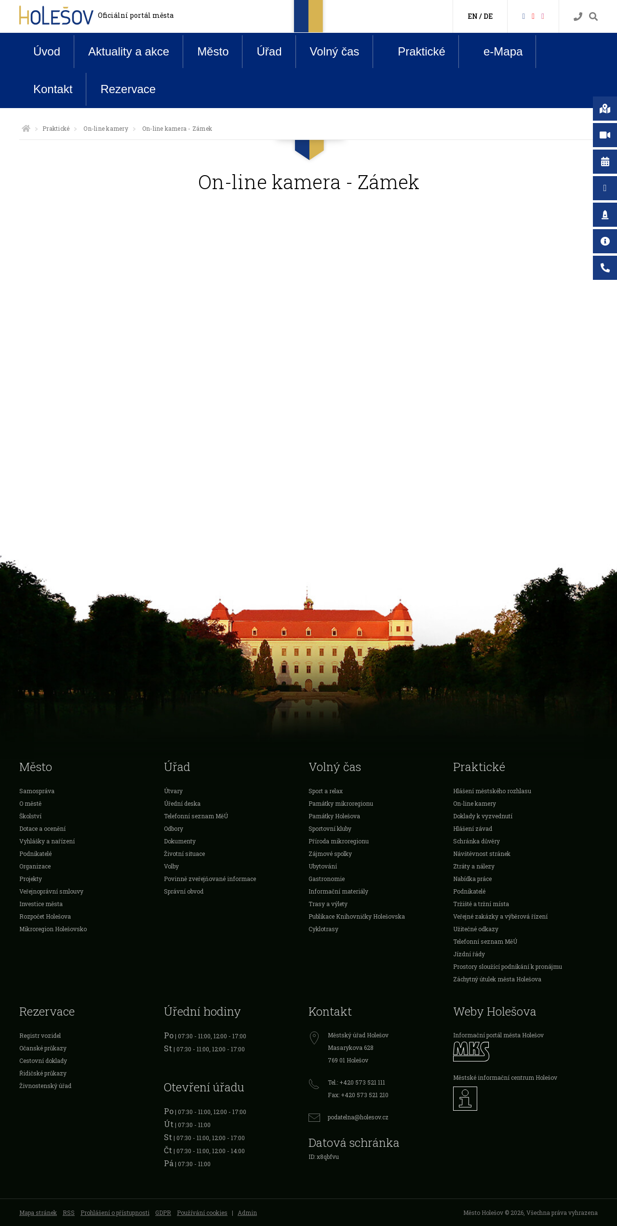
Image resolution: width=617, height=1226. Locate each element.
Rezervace (128, 89)
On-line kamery (105, 128)
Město (212, 51)
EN (473, 16)
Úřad (269, 51)
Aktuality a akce (128, 51)
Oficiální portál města (136, 15)
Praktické (414, 51)
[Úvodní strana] (26, 128)
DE (488, 16)
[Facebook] (523, 16)
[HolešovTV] (533, 16)
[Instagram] (543, 16)
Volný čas (335, 51)
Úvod (46, 51)
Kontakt (52, 89)
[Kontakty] (578, 17)
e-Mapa (496, 51)
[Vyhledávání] (593, 17)
